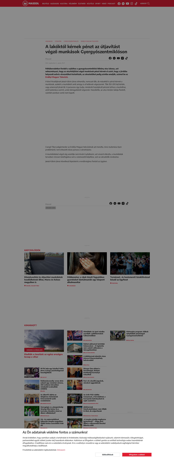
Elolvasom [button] (61, 450)
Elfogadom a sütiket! (137, 455)
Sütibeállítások (107, 455)
